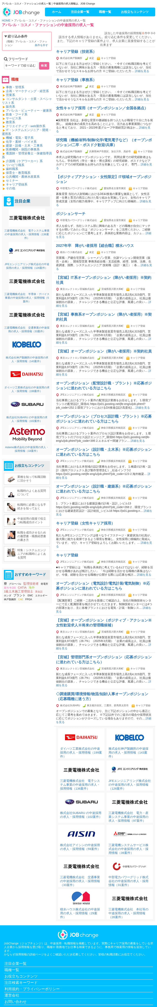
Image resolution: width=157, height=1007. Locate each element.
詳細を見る (142, 71)
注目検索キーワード (21, 983)
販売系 (10, 106)
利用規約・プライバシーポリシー (32, 989)
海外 (32, 587)
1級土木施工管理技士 (18, 591)
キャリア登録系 (16, 184)
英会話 (39, 591)
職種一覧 (105, 12)
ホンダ (7, 595)
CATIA (22, 587)
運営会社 (11, 995)
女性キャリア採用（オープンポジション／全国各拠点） (102, 108)
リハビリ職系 (15, 165)
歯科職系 (12, 169)
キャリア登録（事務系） (76, 80)
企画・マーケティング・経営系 (27, 91)
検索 (44, 65)
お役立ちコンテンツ (135, 12)
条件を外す (41, 45)
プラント (19, 595)
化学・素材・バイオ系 (21, 141)
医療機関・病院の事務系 (23, 149)
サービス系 (13, 118)
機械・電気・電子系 (20, 137)
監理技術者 (31, 583)
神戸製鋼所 (10, 599)
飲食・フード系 (16, 114)
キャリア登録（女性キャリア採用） (85, 523)
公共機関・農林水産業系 (23, 176)
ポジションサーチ (70, 214)
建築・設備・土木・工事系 (24, 145)
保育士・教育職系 (18, 172)
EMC (30, 595)
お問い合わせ (15, 1002)
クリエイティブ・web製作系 (25, 126)
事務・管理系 (15, 87)
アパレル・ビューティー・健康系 (29, 110)
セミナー (12, 180)
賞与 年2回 (10, 587)
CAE (20, 599)
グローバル (15, 583)
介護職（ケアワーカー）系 (24, 161)
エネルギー (41, 595)
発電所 (44, 583)
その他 (10, 188)
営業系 (10, 95)
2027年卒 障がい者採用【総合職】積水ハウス (95, 246)
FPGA (28, 599)
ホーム (56, 12)
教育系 (10, 122)
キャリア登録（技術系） (76, 52)
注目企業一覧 (80, 12)
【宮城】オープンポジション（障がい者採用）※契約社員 (104, 351)
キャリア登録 (67, 555)
